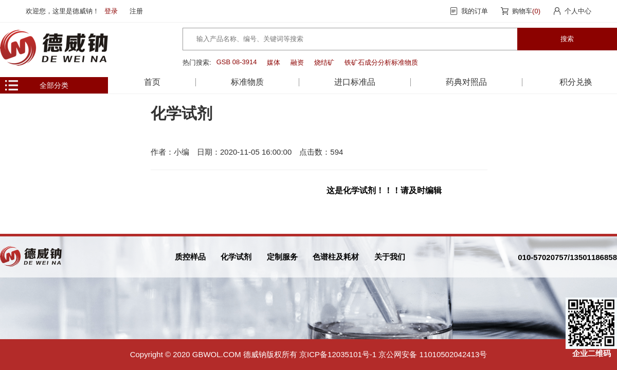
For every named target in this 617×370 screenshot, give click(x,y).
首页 (152, 82)
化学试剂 (236, 256)
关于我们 (389, 256)
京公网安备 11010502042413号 (432, 354)
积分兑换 (575, 82)
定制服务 (282, 256)
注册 (136, 11)
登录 (111, 11)
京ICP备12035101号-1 (337, 354)
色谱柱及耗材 (336, 256)
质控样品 (190, 256)
